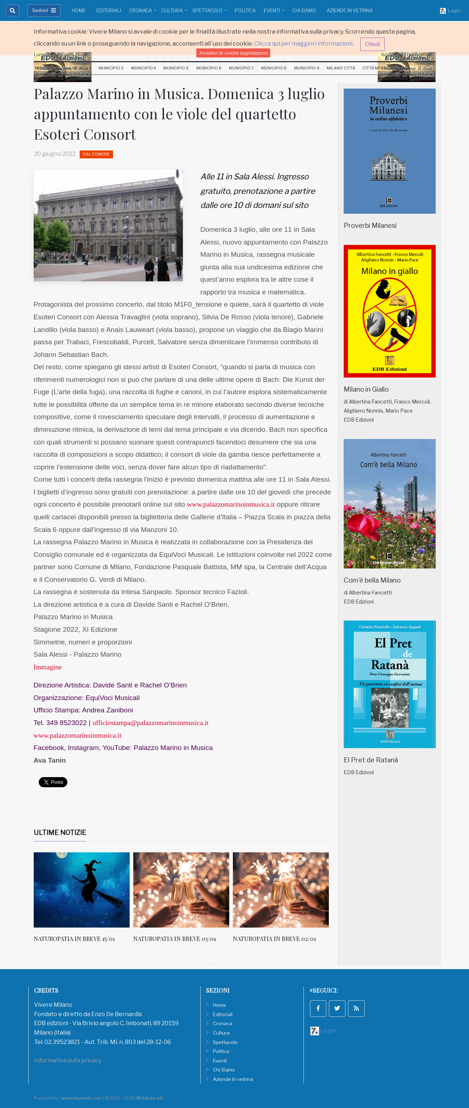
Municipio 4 (143, 68)
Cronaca (141, 10)
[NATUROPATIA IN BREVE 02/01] (329, 890)
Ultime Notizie (60, 832)
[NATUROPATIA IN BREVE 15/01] (130, 890)
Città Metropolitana (386, 68)
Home (78, 10)
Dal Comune (96, 154)
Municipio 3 (111, 68)
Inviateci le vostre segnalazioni (233, 53)
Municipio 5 (176, 68)
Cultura (172, 10)
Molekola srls (150, 1098)
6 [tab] (188, 963)
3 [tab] (155, 963)
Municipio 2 (78, 68)
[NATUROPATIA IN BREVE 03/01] (229, 890)
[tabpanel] (131, 901)
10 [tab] (231, 963)
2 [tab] (144, 963)
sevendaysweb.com (81, 1098)
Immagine (48, 667)
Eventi (272, 10)
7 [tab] (199, 963)
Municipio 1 (47, 68)
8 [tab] (210, 963)
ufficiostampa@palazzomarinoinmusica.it (152, 722)
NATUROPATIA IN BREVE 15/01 (122, 938)
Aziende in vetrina (350, 10)
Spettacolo (207, 10)
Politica (245, 10)
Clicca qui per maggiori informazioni (303, 43)
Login (450, 11)
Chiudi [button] (372, 44)
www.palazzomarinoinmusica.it (231, 504)
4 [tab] (166, 963)
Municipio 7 (241, 68)
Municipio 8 (273, 68)
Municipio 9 (306, 68)
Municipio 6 (209, 68)
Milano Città (341, 68)
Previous (28, 905)
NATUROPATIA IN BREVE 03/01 (222, 938)
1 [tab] (134, 963)
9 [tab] (221, 963)
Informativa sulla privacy (67, 1060)
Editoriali (108, 10)
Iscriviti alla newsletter (406, 54)
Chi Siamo (304, 10)
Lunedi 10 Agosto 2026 (60, 54)
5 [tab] (177, 963)
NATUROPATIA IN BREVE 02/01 (322, 938)
